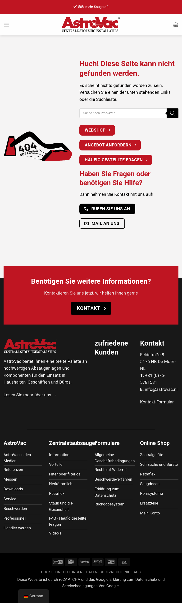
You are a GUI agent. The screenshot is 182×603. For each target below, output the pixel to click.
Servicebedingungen (80, 596)
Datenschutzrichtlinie (108, 582)
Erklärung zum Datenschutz (133, 590)
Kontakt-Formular (157, 401)
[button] (7, 24)
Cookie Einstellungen (62, 582)
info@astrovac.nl (161, 389)
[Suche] (172, 113)
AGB (137, 582)
